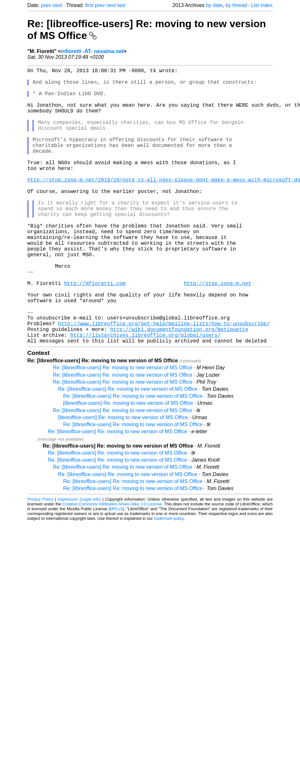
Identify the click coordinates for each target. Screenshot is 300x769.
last (121, 5)
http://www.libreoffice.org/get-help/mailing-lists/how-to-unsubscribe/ (164, 380)
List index (262, 5)
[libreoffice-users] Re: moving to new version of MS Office (128, 464)
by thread (236, 5)
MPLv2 (116, 570)
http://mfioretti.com (95, 331)
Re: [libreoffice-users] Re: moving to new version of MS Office (122, 429)
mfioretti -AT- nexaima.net (92, 51)
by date (214, 5)
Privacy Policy (40, 560)
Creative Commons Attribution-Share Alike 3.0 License (112, 565)
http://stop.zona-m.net (217, 331)
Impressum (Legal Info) (79, 560)
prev (46, 5)
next (57, 5)
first (89, 5)
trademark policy (169, 579)
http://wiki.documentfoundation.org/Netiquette (179, 387)
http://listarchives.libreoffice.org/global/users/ (145, 394)
